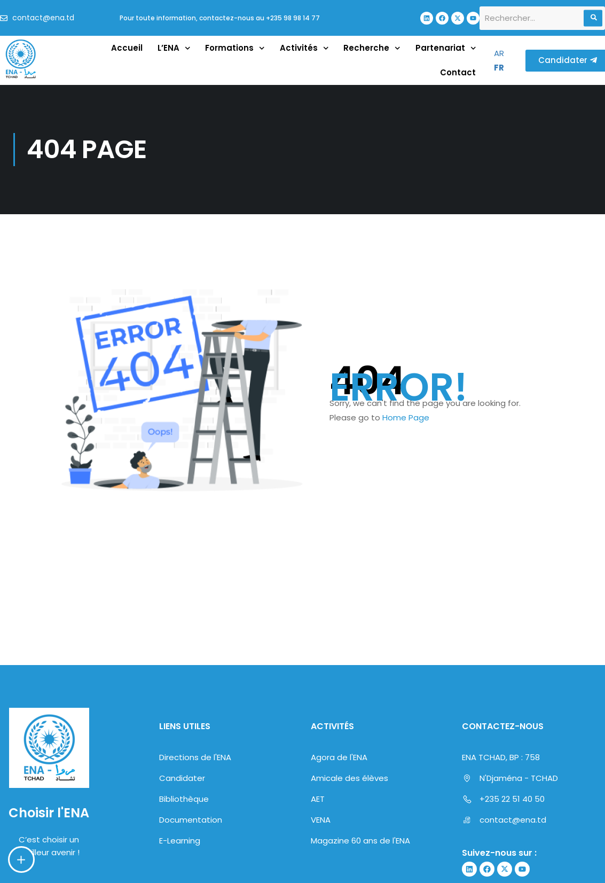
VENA (321, 803)
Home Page (405, 417)
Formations (235, 48)
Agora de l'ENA (339, 740)
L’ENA (174, 48)
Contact (458, 72)
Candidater (182, 761)
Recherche (371, 48)
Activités (304, 48)
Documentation (190, 803)
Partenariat (445, 48)
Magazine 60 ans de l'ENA (360, 824)
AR (499, 53)
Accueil (127, 47)
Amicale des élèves (349, 761)
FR (499, 67)
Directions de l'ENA (195, 740)
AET (318, 782)
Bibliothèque (184, 782)
